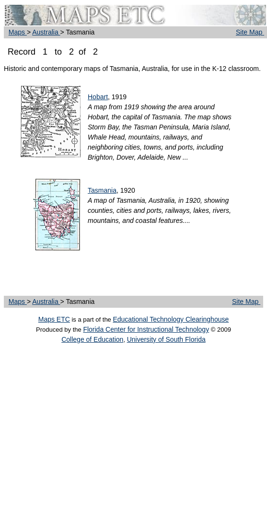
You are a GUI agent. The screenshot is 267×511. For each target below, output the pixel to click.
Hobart (98, 97)
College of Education (92, 339)
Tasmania (102, 190)
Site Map (250, 32)
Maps (18, 32)
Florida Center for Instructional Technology (146, 329)
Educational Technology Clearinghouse (171, 319)
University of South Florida (166, 339)
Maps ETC (54, 319)
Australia (46, 32)
